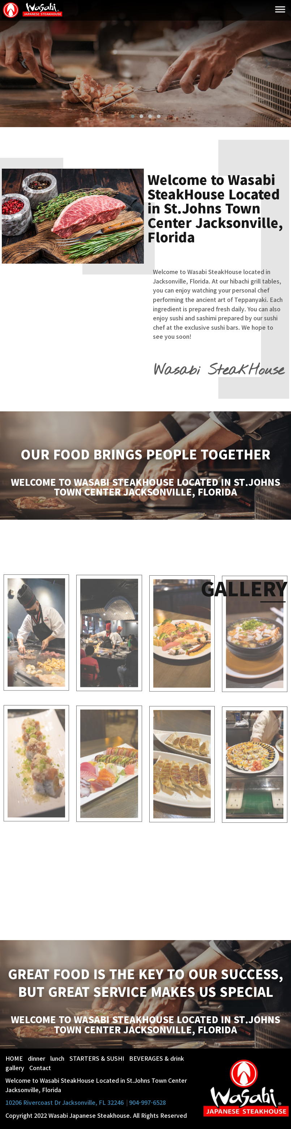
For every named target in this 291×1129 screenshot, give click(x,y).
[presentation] (24, 63)
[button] (132, 116)
